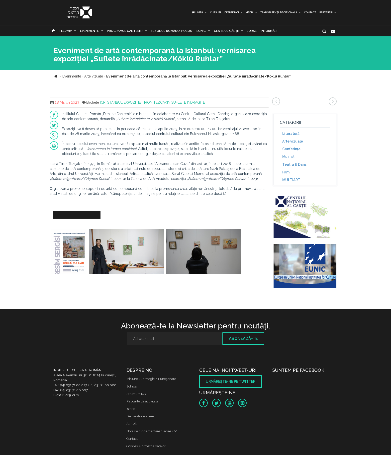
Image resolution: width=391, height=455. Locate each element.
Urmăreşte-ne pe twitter (230, 381)
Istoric (130, 409)
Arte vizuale (292, 141)
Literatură (290, 134)
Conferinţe (291, 149)
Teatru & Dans (294, 164)
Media (250, 12)
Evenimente (89, 31)
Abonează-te (243, 338)
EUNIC (201, 31)
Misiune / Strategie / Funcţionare (151, 379)
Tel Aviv (65, 31)
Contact (310, 12)
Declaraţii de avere (140, 416)
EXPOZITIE (132, 102)
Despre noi (231, 12)
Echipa (131, 386)
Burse (252, 31)
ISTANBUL (114, 102)
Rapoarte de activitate (142, 401)
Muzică (288, 157)
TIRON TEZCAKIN (156, 102)
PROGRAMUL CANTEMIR (125, 31)
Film (286, 172)
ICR (102, 102)
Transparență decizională (278, 12)
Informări (269, 31)
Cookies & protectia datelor (146, 446)
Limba (197, 12)
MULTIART (291, 180)
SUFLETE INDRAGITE (188, 102)
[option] (69, 252)
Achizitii (132, 424)
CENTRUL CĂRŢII (226, 31)
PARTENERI (326, 12)
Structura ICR (136, 394)
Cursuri (215, 12)
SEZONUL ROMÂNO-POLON (171, 31)
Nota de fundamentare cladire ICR (151, 431)
